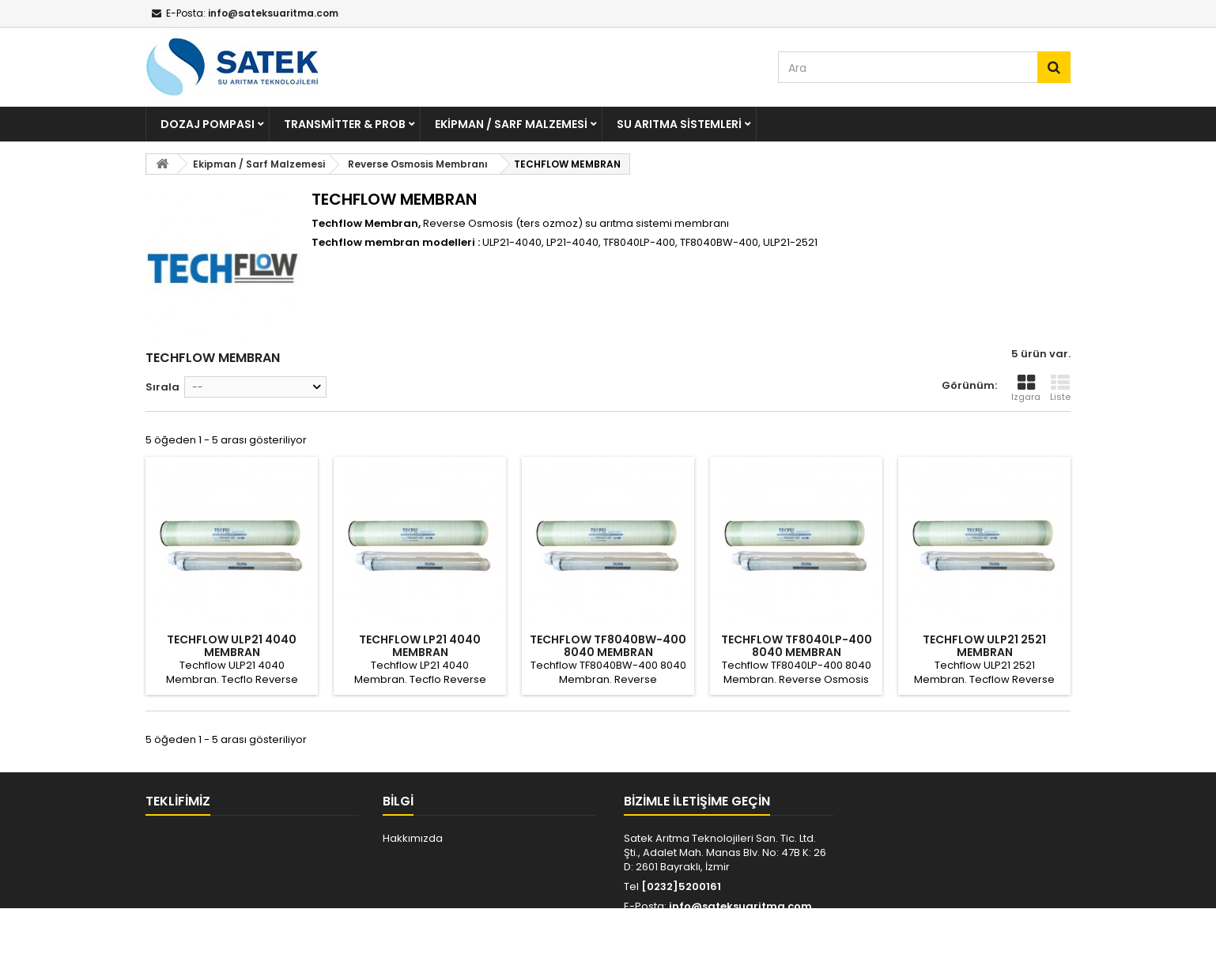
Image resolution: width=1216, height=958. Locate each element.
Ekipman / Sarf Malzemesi (511, 124)
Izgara (1025, 388)
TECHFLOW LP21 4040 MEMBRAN (420, 645)
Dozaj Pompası (207, 124)
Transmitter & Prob (345, 124)
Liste (1060, 388)
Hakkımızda (413, 838)
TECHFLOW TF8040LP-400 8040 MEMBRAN (796, 645)
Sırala (162, 386)
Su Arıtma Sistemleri (679, 124)
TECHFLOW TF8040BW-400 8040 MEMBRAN (608, 645)
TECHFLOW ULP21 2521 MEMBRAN (984, 645)
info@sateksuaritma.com (740, 906)
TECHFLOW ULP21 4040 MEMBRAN (231, 645)
